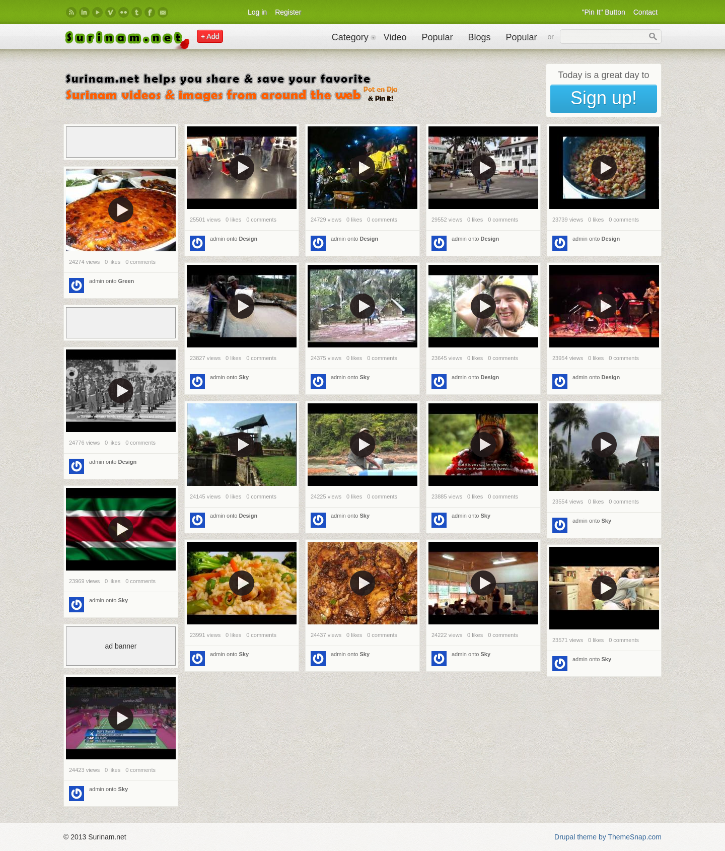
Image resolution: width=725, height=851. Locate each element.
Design (248, 239)
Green (126, 281)
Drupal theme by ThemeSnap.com (608, 837)
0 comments (261, 220)
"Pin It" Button (603, 12)
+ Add (210, 36)
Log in (257, 12)
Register (288, 12)
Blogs (479, 37)
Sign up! (603, 98)
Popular (437, 37)
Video (395, 37)
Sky (244, 377)
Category (350, 37)
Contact (645, 12)
